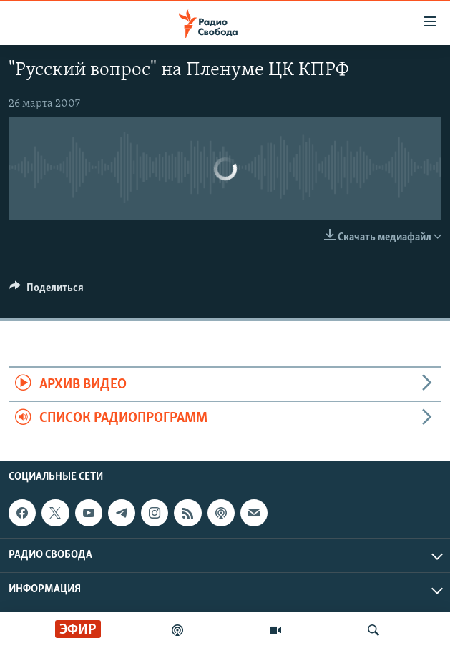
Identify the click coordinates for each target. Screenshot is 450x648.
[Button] (46, 291)
